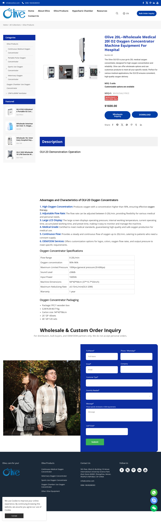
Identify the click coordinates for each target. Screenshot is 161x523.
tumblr (136, 125)
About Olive (44, 10)
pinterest (131, 125)
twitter (122, 125)
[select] (115, 382)
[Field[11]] (136, 369)
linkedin (141, 125)
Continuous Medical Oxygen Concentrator (19, 51)
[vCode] (107, 431)
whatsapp (127, 125)
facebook (112, 125)
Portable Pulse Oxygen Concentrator (17, 60)
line (117, 125)
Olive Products (61, 10)
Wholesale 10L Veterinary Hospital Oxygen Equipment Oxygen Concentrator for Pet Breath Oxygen (24, 139)
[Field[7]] (102, 356)
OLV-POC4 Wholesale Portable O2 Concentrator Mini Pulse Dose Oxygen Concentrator (24, 110)
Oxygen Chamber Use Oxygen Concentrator (18, 86)
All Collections (15, 25)
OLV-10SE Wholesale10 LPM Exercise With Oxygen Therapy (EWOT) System (24, 153)
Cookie (15, 500)
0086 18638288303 (32, 3)
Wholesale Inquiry (117, 115)
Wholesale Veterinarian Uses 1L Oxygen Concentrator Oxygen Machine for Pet (24, 125)
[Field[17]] (136, 356)
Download (145, 114)
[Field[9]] (102, 369)
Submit (95, 442)
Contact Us (33, 16)
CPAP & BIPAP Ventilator (17, 93)
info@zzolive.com (13, 3)
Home (31, 10)
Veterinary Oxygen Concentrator (15, 77)
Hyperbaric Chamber (82, 10)
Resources (102, 10)
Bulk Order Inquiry (146, 13)
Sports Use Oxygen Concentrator (15, 69)
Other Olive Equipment (50, 491)
